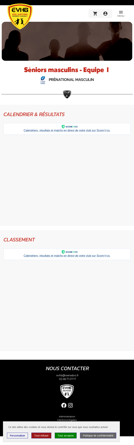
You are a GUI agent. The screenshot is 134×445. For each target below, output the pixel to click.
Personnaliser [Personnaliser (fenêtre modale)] (17, 435)
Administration (67, 416)
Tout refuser (41, 435)
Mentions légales (67, 420)
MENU (120, 13)
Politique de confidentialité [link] (98, 435)
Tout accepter (66, 435)
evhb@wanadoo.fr (67, 375)
